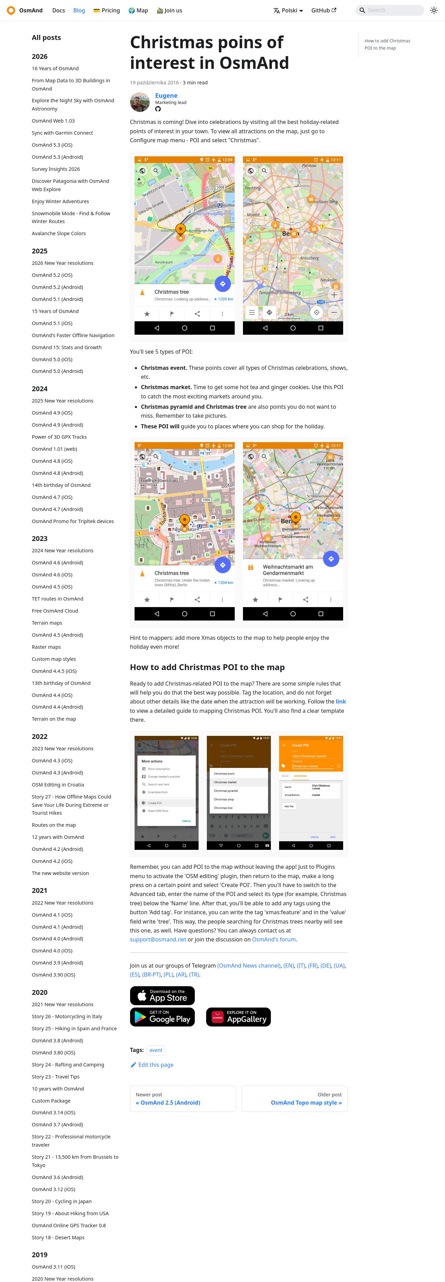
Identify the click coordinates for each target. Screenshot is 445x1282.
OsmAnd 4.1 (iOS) (52, 914)
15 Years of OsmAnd (55, 311)
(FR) (313, 965)
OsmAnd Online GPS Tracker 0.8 (69, 1225)
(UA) (339, 965)
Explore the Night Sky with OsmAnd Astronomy (73, 104)
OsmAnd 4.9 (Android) (57, 424)
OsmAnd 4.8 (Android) (57, 473)
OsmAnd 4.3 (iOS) (52, 760)
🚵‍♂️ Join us (169, 10)
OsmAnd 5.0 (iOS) (52, 359)
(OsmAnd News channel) (249, 965)
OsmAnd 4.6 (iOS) (52, 574)
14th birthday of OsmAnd (61, 485)
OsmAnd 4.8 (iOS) (52, 461)
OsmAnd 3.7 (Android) (57, 1124)
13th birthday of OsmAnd (61, 683)
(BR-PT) (151, 974)
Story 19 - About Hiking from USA (70, 1213)
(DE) (325, 965)
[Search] (390, 10)
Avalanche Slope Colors (59, 233)
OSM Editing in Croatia (58, 784)
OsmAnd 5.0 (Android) (57, 371)
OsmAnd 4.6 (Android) (57, 562)
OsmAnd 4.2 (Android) (57, 849)
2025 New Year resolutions (63, 400)
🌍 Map (138, 10)
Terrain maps (47, 622)
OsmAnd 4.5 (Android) (57, 635)
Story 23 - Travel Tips (56, 1076)
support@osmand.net (158, 939)
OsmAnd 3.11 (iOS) (53, 1266)
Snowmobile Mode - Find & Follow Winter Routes (71, 217)
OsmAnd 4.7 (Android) (57, 509)
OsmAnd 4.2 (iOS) (52, 861)
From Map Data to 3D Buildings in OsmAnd (71, 84)
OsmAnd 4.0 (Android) (57, 938)
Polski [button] (285, 10)
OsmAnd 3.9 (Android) (57, 962)
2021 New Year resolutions (63, 1004)
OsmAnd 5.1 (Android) (57, 299)
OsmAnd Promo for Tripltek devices (73, 521)
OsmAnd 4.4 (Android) (57, 706)
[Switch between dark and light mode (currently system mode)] (433, 10)
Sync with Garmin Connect (62, 132)
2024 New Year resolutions (63, 550)
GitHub (323, 10)
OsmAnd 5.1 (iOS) (52, 323)
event (156, 1050)
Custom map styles (54, 659)
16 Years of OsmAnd (55, 68)
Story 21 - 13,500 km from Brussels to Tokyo (75, 1161)
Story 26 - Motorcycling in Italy (67, 1016)
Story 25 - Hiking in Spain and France (74, 1028)
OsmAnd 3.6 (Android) (57, 1177)
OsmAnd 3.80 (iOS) (53, 1052)
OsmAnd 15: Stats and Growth (67, 347)
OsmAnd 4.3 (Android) (57, 772)
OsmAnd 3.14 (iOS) (53, 1112)
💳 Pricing (106, 10)
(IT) (301, 965)
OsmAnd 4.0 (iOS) (52, 950)
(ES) (134, 974)
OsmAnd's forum (274, 939)
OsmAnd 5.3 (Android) (57, 157)
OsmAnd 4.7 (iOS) (52, 497)
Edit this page (152, 1065)
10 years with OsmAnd (58, 1088)
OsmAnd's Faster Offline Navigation (73, 335)
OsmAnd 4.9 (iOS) (52, 412)
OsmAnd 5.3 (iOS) (52, 145)
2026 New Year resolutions (63, 263)
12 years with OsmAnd (58, 837)
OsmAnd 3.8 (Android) (57, 1040)
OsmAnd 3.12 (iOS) (53, 1189)
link (341, 701)
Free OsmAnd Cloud (55, 610)
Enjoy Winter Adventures (60, 201)
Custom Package (51, 1100)
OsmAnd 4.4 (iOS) (52, 695)
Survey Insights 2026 (56, 169)
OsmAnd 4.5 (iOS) (52, 586)
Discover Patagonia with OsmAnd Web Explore (70, 185)
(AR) (181, 974)
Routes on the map (54, 825)
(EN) (289, 965)
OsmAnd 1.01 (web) (54, 449)
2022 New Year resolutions (63, 902)
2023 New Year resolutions (63, 748)
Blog (79, 10)
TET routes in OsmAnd (58, 598)
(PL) (168, 974)
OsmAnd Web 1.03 (53, 120)
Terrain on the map (54, 719)
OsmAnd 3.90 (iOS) (53, 974)
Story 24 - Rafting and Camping (68, 1064)
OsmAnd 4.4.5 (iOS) (54, 671)
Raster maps (46, 647)
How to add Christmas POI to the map (387, 44)
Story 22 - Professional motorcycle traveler (71, 1140)
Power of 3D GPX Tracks (59, 437)
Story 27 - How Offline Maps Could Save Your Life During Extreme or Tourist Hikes (72, 804)
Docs (58, 10)
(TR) (194, 974)
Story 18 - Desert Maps (58, 1237)
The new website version (60, 873)
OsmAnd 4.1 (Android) (57, 927)
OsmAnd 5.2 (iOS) (52, 275)
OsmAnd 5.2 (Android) (57, 287)
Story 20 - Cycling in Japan (62, 1201)
